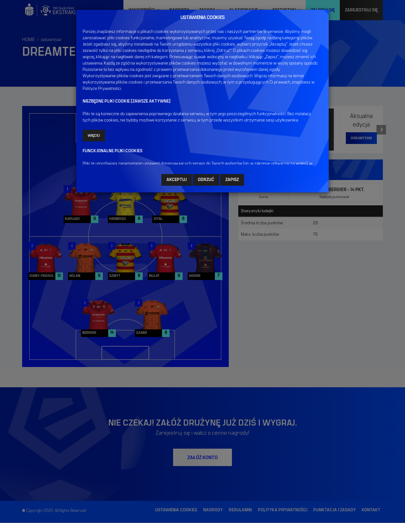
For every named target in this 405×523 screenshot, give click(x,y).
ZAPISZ (232, 179)
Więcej (94, 135)
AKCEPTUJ (176, 179)
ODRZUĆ (206, 179)
